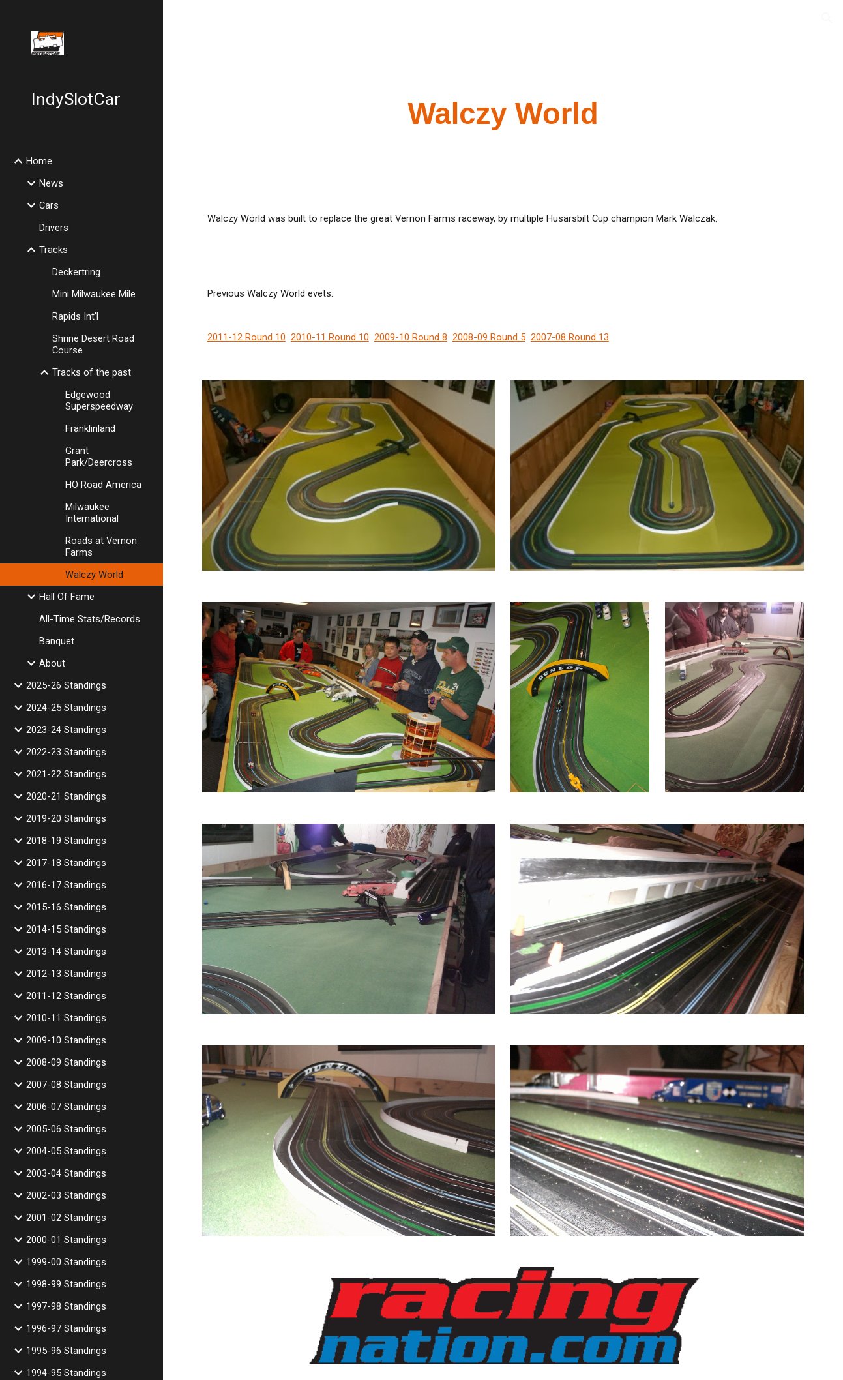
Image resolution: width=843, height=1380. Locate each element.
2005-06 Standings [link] (66, 1129)
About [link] (52, 663)
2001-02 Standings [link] (66, 1217)
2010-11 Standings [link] (66, 1018)
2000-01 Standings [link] (66, 1240)
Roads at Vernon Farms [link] (101, 546)
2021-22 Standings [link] (66, 774)
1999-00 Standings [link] (66, 1262)
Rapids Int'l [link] (75, 316)
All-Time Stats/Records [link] (89, 619)
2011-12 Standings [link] (66, 996)
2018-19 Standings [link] (66, 841)
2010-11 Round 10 (330, 337)
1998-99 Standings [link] (66, 1284)
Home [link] (39, 161)
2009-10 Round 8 (410, 337)
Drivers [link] (53, 227)
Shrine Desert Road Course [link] (93, 344)
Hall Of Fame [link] (67, 597)
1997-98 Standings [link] (66, 1306)
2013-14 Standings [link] (66, 951)
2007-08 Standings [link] (66, 1084)
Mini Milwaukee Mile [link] (94, 294)
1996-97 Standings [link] (66, 1328)
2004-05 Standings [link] (66, 1151)
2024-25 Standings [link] (66, 707)
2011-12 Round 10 (246, 337)
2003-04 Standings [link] (66, 1173)
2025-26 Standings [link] (66, 685)
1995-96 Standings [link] (66, 1351)
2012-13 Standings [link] (66, 974)
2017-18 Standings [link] (66, 863)
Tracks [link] (53, 250)
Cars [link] (49, 205)
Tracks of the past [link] (91, 372)
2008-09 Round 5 (488, 337)
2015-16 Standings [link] (66, 907)
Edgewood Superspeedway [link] (99, 400)
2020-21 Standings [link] (66, 796)
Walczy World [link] (94, 574)
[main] (503, 114)
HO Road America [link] (103, 484)
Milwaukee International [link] (92, 512)
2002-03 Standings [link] (66, 1195)
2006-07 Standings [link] (66, 1107)
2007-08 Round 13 (570, 337)
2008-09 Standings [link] (66, 1062)
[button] (827, 18)
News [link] (51, 183)
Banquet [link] (56, 641)
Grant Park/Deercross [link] (98, 456)
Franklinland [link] (90, 428)
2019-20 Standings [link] (66, 818)
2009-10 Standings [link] (66, 1040)
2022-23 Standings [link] (66, 752)
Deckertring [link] (76, 272)
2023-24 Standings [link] (66, 730)
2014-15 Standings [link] (66, 929)
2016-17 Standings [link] (66, 885)
